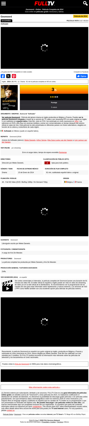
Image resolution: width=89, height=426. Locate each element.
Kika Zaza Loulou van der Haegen (60, 140)
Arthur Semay (41, 140)
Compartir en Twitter (8, 76)
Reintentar (63, 152)
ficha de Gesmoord (22, 364)
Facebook (82, 76)
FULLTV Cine (33, 420)
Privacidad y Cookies (49, 422)
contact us (11, 410)
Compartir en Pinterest (14, 76)
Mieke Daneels (29, 140)
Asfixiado (4, 24)
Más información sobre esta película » (44, 387)
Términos (60, 422)
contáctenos (37, 406)
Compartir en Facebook (3, 76)
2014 (76, 121)
